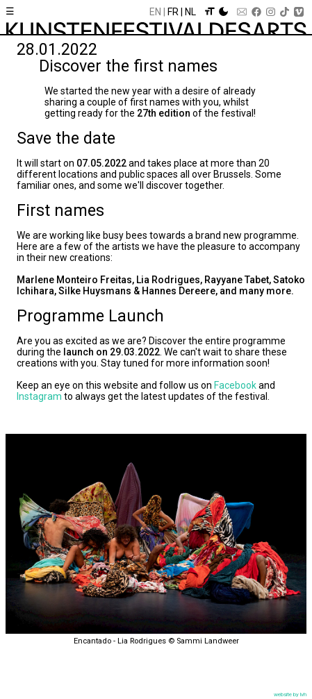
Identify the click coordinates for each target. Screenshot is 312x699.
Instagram (39, 396)
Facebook (235, 385)
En (155, 11)
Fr (173, 11)
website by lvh (290, 694)
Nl (190, 11)
